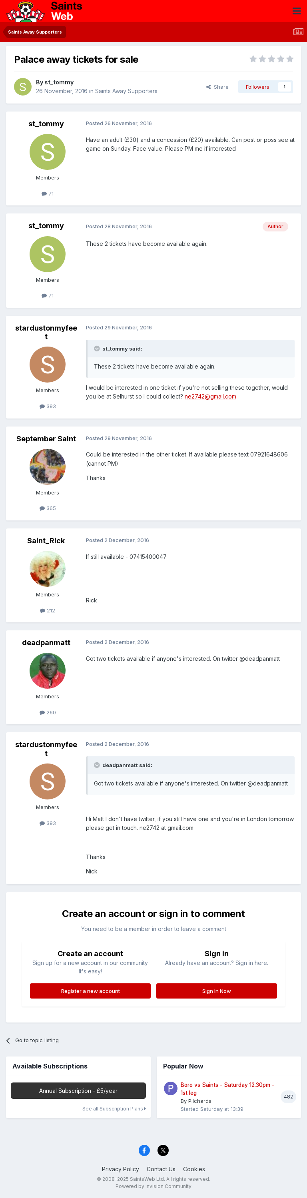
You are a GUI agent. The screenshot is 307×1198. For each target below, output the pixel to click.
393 (48, 406)
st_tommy (59, 82)
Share (217, 87)
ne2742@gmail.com (210, 396)
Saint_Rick (46, 540)
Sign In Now (216, 991)
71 (48, 193)
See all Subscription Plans (114, 1109)
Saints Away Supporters (126, 91)
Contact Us (161, 1169)
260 (48, 712)
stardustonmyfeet (46, 332)
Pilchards (199, 1101)
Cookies (194, 1169)
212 (47, 610)
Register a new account (90, 991)
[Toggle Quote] (97, 348)
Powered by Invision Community (153, 1186)
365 (48, 508)
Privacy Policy (120, 1169)
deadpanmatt (46, 642)
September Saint (46, 439)
